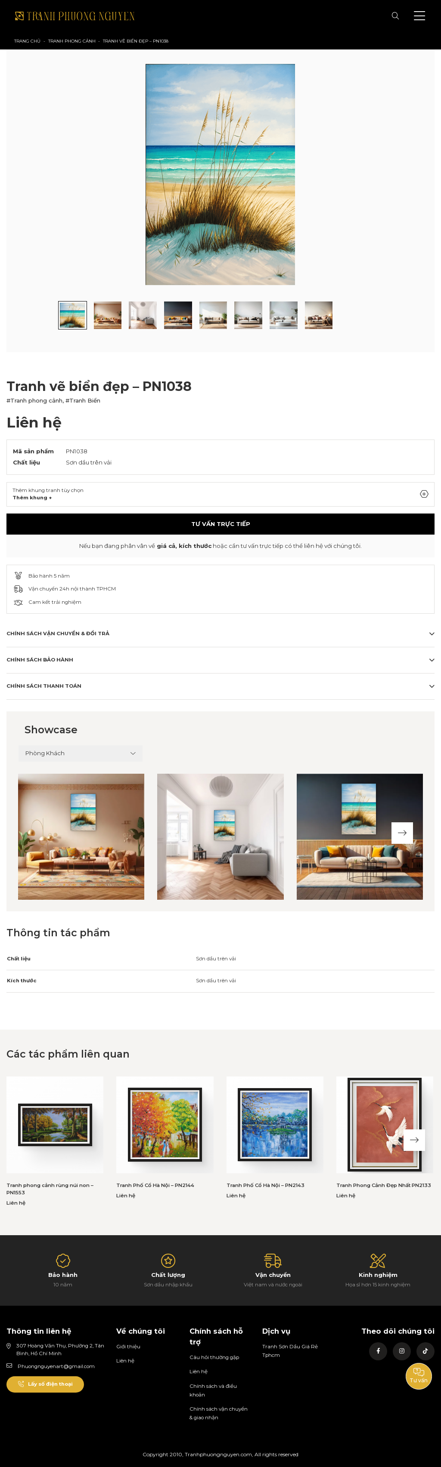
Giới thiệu (128, 1347)
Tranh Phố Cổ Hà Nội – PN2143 (265, 1185)
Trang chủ (27, 41)
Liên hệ (125, 1361)
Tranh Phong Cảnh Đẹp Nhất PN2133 (383, 1185)
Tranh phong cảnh (72, 41)
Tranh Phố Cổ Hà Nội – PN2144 (155, 1185)
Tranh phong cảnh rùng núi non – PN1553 (49, 1189)
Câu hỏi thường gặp (214, 1357)
